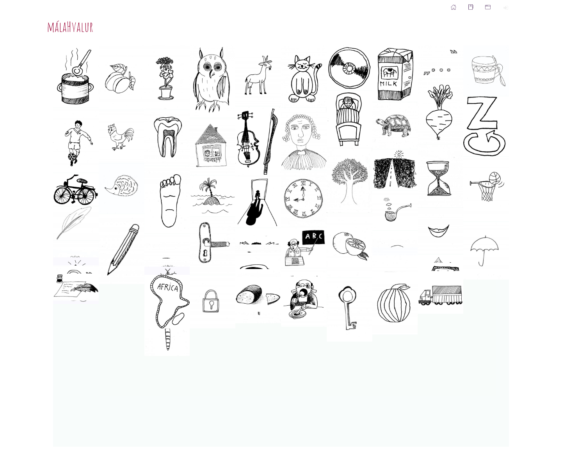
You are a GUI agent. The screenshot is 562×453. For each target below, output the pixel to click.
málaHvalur (70, 26)
